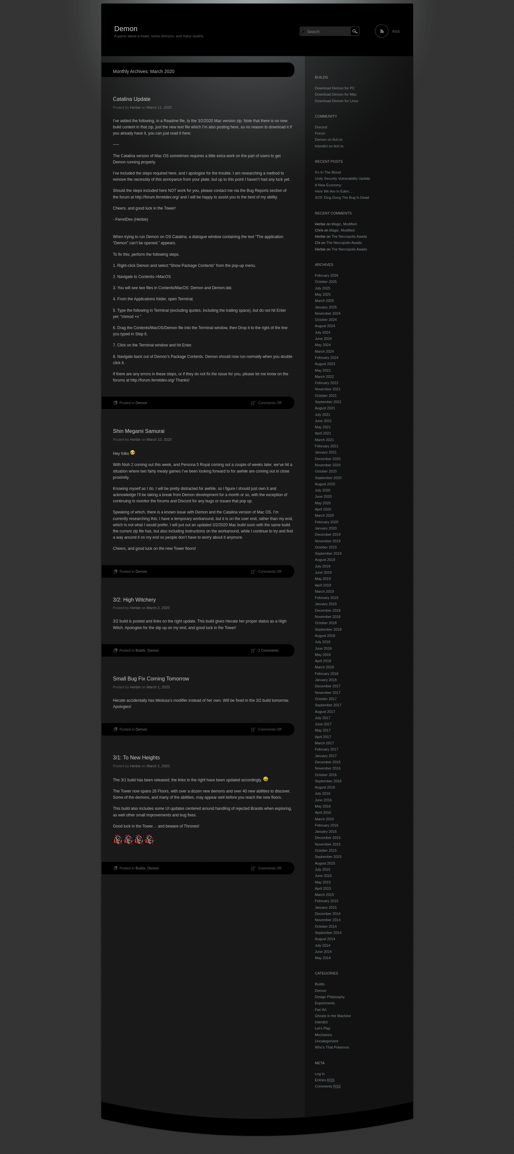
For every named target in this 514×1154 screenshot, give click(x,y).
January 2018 (326, 680)
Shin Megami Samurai (139, 431)
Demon (126, 29)
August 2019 (325, 560)
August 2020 (325, 484)
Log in (320, 1074)
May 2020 (323, 503)
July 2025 (322, 288)
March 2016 (324, 819)
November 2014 (328, 920)
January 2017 (326, 756)
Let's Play (322, 1028)
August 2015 (325, 863)
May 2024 (323, 345)
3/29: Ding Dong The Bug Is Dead (342, 197)
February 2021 (327, 446)
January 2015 (326, 907)
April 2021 (323, 433)
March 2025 (324, 301)
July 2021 (322, 415)
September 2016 (328, 781)
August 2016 (325, 787)
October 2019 (326, 547)
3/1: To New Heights (136, 757)
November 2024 (328, 313)
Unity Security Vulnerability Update (342, 178)
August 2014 (325, 939)
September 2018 (328, 629)
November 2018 (328, 617)
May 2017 (323, 730)
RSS (396, 31)
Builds (140, 650)
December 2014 (328, 914)
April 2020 (323, 509)
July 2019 (322, 566)
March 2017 (324, 743)
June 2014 (323, 952)
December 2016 (328, 762)
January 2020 (326, 528)
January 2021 (326, 452)
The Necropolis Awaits (349, 236)
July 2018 (322, 642)
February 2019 (327, 598)
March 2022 (324, 377)
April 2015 (323, 888)
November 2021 (328, 389)
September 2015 (328, 857)
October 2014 (326, 926)
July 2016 (322, 793)
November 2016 (328, 768)
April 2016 (323, 812)
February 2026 (327, 275)
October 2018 (326, 623)
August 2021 (325, 408)
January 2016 (326, 831)
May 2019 (323, 579)
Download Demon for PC (335, 88)
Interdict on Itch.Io (329, 146)
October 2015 (326, 850)
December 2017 (328, 686)
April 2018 (323, 661)
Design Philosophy (330, 997)
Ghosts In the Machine (333, 1016)
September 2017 (328, 705)
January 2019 (326, 604)
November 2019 (328, 541)
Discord (321, 127)
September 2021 (328, 402)
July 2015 (322, 869)
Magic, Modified (344, 224)
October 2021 (326, 396)
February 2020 (327, 522)
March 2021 (324, 440)
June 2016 (323, 800)
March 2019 (324, 591)
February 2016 (327, 825)
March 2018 (324, 667)
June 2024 (323, 339)
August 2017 (325, 712)
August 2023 (325, 364)
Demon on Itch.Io (329, 139)
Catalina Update (132, 99)
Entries (325, 1080)
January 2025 (326, 307)
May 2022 (323, 370)
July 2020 (322, 490)
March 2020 (324, 515)
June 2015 (323, 876)
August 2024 (325, 326)
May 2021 (323, 427)
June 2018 (323, 648)
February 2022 (327, 383)
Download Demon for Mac (336, 94)
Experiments (325, 1003)
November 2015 (328, 844)
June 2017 (323, 724)
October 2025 (326, 282)
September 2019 (328, 553)
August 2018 (325, 636)
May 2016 (323, 806)
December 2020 (328, 459)
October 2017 (326, 699)
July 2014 (322, 945)
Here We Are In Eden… (334, 191)
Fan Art (320, 1010)
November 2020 (328, 465)
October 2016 (326, 775)
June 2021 (323, 421)
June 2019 (323, 572)
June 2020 (323, 496)
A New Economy (328, 185)
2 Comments (268, 650)
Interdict (321, 1022)
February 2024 (327, 358)
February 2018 (327, 674)
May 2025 (323, 294)
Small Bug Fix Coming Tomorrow (151, 678)
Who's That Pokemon (332, 1047)
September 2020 (328, 478)
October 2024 (326, 320)
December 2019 (328, 534)
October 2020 (326, 471)
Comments (328, 1086)
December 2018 (328, 610)
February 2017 (327, 749)
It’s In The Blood (328, 172)
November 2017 (328, 693)
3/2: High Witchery (134, 600)
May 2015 (323, 882)
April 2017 (323, 737)
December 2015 (328, 838)
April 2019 (323, 585)
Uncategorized (326, 1041)
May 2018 (323, 655)
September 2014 (328, 933)
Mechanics (323, 1035)
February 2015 (327, 901)
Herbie (135, 107)
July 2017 (322, 718)
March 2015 (324, 895)
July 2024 (322, 332)
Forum (320, 133)
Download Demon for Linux (337, 101)
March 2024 (324, 351)
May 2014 (323, 958)
